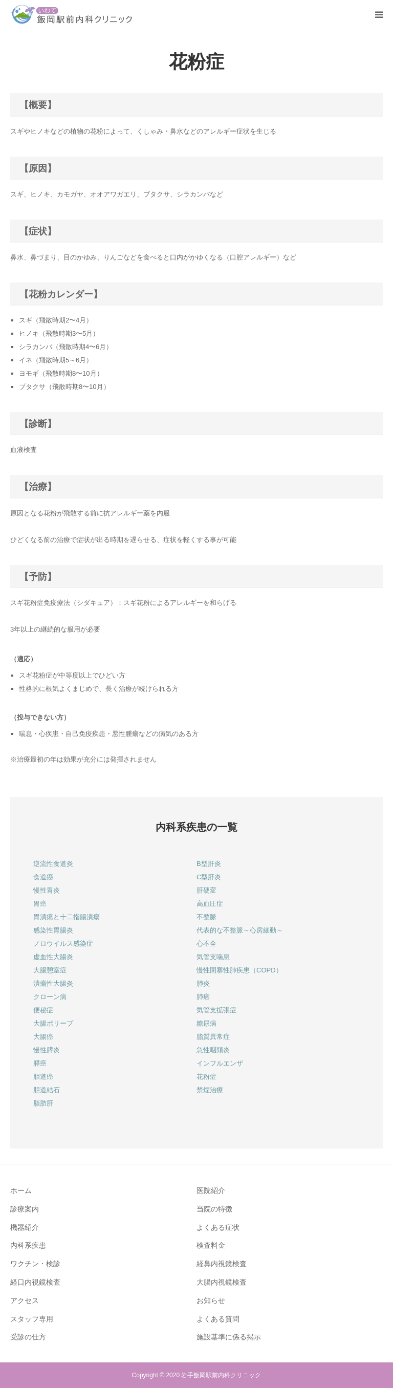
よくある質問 (217, 1319)
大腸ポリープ (53, 1023)
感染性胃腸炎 (53, 930)
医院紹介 (210, 1190)
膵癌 (40, 1063)
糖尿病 (206, 1023)
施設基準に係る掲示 (228, 1337)
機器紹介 (24, 1227)
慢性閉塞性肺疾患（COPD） (239, 970)
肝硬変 (206, 890)
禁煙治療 (209, 1090)
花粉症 (206, 1076)
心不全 (206, 943)
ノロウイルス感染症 (63, 943)
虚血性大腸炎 (53, 957)
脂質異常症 (213, 1036)
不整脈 (206, 917)
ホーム (21, 1190)
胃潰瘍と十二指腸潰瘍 (66, 917)
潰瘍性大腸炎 (53, 983)
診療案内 (24, 1209)
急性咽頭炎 (213, 1050)
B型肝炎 (208, 864)
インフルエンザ (219, 1063)
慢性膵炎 (46, 1050)
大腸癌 (43, 1036)
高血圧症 (209, 903)
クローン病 (50, 997)
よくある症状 (217, 1227)
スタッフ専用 (31, 1319)
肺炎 (203, 983)
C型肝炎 (208, 877)
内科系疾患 (28, 1245)
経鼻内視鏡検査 (221, 1264)
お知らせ (210, 1300)
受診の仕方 (28, 1337)
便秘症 (43, 1010)
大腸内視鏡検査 (221, 1282)
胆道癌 (43, 1076)
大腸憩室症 (50, 970)
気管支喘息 (213, 957)
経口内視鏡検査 (35, 1282)
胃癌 (40, 903)
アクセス (24, 1300)
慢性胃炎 (46, 890)
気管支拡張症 (216, 1010)
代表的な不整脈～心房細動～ (239, 930)
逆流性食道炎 (53, 864)
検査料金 (210, 1245)
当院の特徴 (214, 1209)
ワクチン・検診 (35, 1264)
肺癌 (203, 997)
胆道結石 (46, 1090)
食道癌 (43, 877)
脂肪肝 (43, 1103)
